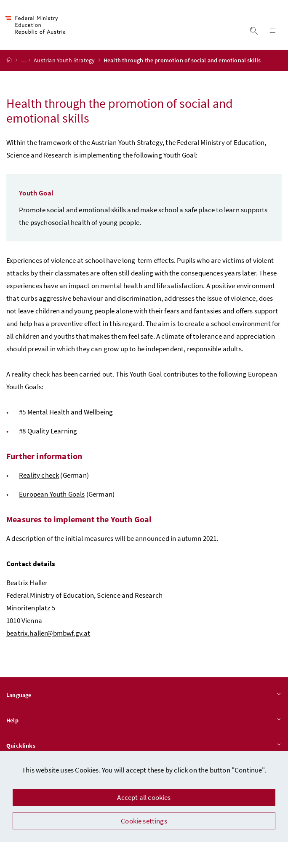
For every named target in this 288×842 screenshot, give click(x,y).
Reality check (39, 475)
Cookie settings (144, 821)
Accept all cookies (144, 797)
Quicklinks (144, 746)
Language (144, 695)
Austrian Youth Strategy (65, 60)
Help (144, 720)
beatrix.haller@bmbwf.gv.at (48, 633)
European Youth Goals (52, 494)
